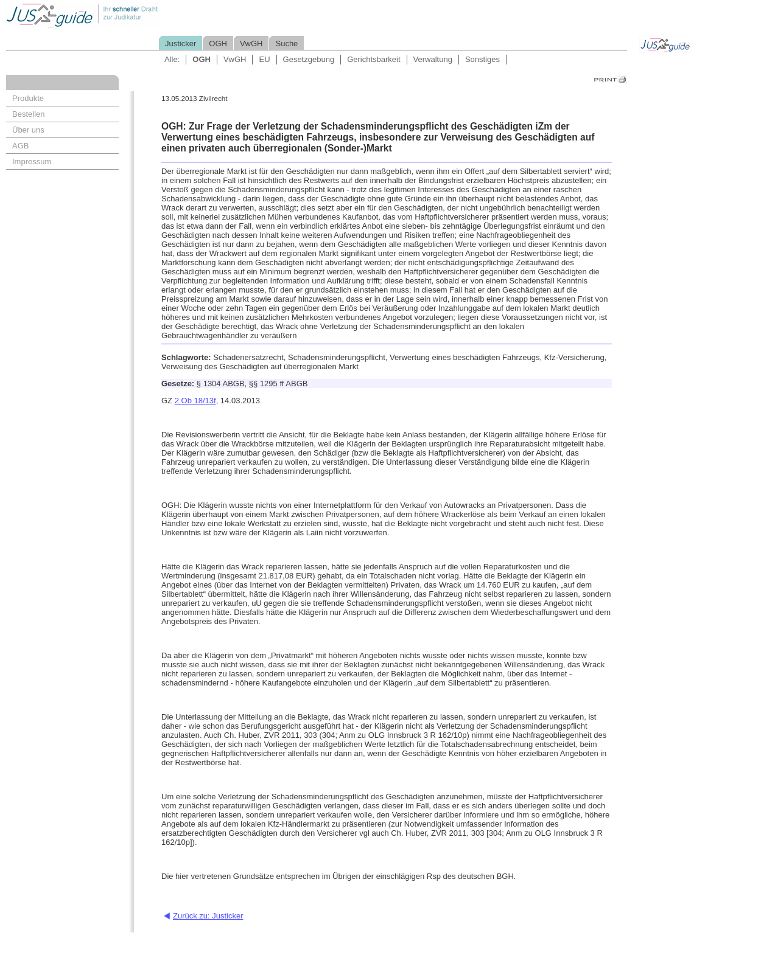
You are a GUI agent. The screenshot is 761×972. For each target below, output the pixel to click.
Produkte (28, 98)
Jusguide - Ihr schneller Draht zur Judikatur (122, 15)
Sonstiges (482, 59)
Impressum (31, 161)
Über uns (28, 129)
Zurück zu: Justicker (208, 915)
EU (264, 59)
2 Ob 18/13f (195, 400)
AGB (20, 145)
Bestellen (28, 114)
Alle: (172, 59)
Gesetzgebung (309, 59)
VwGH (251, 43)
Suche (286, 43)
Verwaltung (432, 59)
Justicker (180, 43)
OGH (218, 43)
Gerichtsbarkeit (373, 59)
